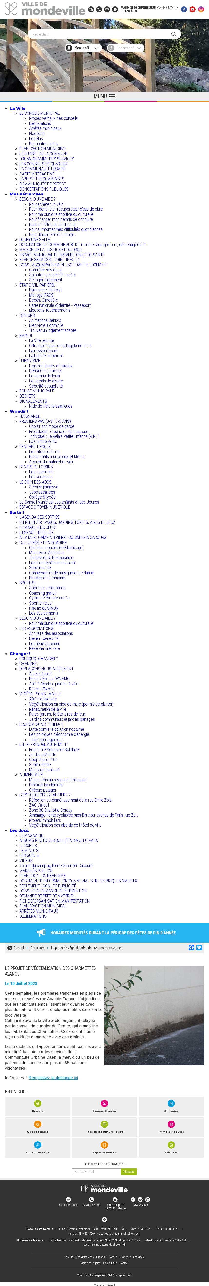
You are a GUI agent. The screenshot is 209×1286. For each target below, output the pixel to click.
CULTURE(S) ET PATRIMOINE (43, 541)
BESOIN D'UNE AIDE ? (37, 197)
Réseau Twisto (41, 687)
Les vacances (41, 475)
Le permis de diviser (46, 379)
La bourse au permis (46, 354)
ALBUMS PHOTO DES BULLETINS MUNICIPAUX (58, 839)
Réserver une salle (44, 647)
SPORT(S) (27, 581)
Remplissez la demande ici (53, 1075)
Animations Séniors (45, 319)
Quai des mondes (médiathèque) (56, 546)
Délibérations (40, 122)
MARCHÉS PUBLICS (36, 869)
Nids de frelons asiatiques (50, 404)
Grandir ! (19, 410)
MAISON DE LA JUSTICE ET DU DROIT (51, 248)
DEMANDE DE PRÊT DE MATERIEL (47, 894)
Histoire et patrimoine (47, 576)
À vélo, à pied (40, 672)
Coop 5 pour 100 (43, 758)
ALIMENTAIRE (31, 773)
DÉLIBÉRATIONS (33, 914)
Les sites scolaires (44, 450)
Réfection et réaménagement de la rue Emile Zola (70, 798)
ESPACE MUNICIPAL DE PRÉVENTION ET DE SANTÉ (61, 253)
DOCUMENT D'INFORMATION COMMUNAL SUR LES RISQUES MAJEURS (79, 879)
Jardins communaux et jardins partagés (62, 717)
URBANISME (29, 359)
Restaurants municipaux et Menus (57, 455)
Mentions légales (91, 1261)
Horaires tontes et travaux (51, 364)
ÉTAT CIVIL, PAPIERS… (37, 283)
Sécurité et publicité (46, 384)
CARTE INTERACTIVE (36, 172)
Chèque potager (42, 788)
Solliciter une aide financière (52, 273)
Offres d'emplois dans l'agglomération (60, 344)
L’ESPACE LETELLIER (36, 531)
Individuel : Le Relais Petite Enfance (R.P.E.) (64, 435)
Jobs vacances (42, 490)
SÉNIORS (27, 314)
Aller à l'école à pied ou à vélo (53, 682)
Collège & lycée (42, 495)
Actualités (37, 946)
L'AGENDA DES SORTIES (39, 515)
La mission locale (43, 349)
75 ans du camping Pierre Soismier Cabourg (56, 864)
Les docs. (19, 829)
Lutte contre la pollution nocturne (56, 727)
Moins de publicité (44, 768)
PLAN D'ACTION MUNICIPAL (42, 147)
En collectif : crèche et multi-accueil (58, 430)
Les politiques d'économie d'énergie (59, 733)
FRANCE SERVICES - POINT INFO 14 (49, 258)
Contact (124, 1261)
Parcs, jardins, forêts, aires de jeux (57, 712)
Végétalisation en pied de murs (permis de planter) (71, 702)
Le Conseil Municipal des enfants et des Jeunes (59, 500)
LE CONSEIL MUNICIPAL (39, 111)
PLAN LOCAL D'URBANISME (42, 874)
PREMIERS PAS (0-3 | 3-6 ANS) (45, 419)
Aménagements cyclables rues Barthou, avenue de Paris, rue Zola (83, 813)
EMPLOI (25, 334)
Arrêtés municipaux (45, 127)
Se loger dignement (45, 278)
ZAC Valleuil (39, 803)
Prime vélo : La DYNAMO (49, 677)
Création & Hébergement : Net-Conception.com (104, 1273)
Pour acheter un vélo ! (47, 203)
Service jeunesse (43, 485)
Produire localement (46, 783)
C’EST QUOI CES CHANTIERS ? (45, 793)
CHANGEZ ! (28, 662)
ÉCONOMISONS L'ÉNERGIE (41, 723)
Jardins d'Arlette (42, 753)
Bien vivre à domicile (46, 324)
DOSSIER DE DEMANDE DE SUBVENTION (53, 889)
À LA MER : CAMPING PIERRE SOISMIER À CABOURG (62, 536)
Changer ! (20, 652)
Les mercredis (41, 470)
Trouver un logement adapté (52, 329)
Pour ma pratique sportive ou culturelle (61, 213)
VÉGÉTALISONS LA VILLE (40, 692)
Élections (36, 132)
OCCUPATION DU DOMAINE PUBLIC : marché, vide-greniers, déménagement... (84, 243)
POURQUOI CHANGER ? (38, 657)
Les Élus (36, 137)
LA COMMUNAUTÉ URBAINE (42, 167)
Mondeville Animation (47, 551)
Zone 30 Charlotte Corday (50, 808)
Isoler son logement (46, 738)
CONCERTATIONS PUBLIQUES (44, 187)
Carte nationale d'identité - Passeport (60, 304)
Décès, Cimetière (43, 298)
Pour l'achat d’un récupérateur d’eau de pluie (66, 208)
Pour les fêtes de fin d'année (53, 223)
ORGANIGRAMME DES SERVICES (46, 157)
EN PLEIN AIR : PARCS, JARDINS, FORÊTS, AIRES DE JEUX (67, 521)
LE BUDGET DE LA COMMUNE (43, 152)
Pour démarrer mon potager (52, 233)
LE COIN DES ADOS (35, 480)
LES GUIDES (29, 854)
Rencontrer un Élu (43, 142)
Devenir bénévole (43, 637)
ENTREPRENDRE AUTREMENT (43, 743)
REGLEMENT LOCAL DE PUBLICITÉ (47, 884)
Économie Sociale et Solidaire (54, 748)
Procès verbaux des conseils (53, 117)
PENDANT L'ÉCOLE (34, 445)
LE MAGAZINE (31, 834)
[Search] (102, 33)
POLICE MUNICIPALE (36, 389)
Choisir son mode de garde (51, 425)
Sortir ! (17, 511)
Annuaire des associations (51, 632)
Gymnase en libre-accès (49, 596)
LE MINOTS (28, 849)
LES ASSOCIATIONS (36, 627)
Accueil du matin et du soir (51, 460)
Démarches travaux (45, 369)
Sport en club (40, 601)
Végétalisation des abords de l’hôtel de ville (65, 823)
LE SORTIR (28, 844)
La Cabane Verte (43, 440)
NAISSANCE (29, 415)
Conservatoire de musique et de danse (61, 571)
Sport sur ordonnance (47, 586)
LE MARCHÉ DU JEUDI (37, 526)
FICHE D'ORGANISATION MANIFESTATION (54, 899)
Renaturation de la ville (47, 707)
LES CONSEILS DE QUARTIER (43, 162)
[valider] (129, 1169)
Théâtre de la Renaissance (51, 556)
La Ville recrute (41, 339)
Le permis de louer (44, 374)
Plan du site (110, 1261)
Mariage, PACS (41, 293)
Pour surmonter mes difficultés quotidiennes (66, 228)
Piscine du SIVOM (44, 606)
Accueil (18, 946)
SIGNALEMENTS (33, 399)
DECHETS (27, 394)
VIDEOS (25, 859)
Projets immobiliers (45, 819)
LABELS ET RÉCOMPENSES (41, 177)
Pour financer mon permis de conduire (61, 218)
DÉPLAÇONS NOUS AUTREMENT (46, 667)
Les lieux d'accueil (44, 642)
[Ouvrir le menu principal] (104, 95)
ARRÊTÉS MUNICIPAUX (38, 909)
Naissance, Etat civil (45, 288)
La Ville (18, 107)
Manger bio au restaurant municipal (58, 778)
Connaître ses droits (46, 268)
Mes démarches (26, 192)
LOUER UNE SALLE (34, 238)
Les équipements (43, 612)
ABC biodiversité (43, 697)
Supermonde (40, 566)
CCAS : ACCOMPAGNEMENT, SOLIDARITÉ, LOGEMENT (63, 263)
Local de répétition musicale (52, 561)
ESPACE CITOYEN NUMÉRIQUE (44, 505)
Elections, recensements (49, 308)
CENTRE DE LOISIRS (36, 465)
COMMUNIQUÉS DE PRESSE (42, 182)
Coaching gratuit (42, 591)
